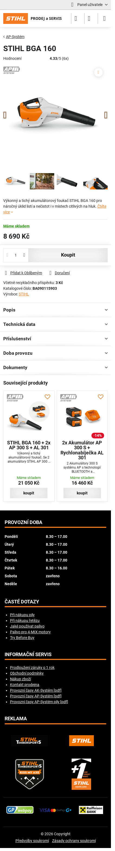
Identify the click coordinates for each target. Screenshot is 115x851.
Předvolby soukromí (32, 840)
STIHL (24, 294)
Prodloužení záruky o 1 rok (32, 667)
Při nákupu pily (22, 615)
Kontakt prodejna (24, 684)
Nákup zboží (20, 679)
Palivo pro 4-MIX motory (30, 632)
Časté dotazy (22, 601)
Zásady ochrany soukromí (74, 840)
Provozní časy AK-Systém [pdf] (36, 690)
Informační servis (28, 654)
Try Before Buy (22, 637)
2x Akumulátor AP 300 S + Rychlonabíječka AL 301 (82, 450)
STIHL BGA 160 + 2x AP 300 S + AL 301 (28, 445)
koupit (68, 255)
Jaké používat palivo (27, 626)
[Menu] (104, 18)
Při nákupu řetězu (25, 620)
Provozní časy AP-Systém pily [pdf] (39, 702)
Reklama (16, 718)
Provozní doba (23, 522)
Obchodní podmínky (27, 673)
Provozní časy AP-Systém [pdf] (36, 696)
